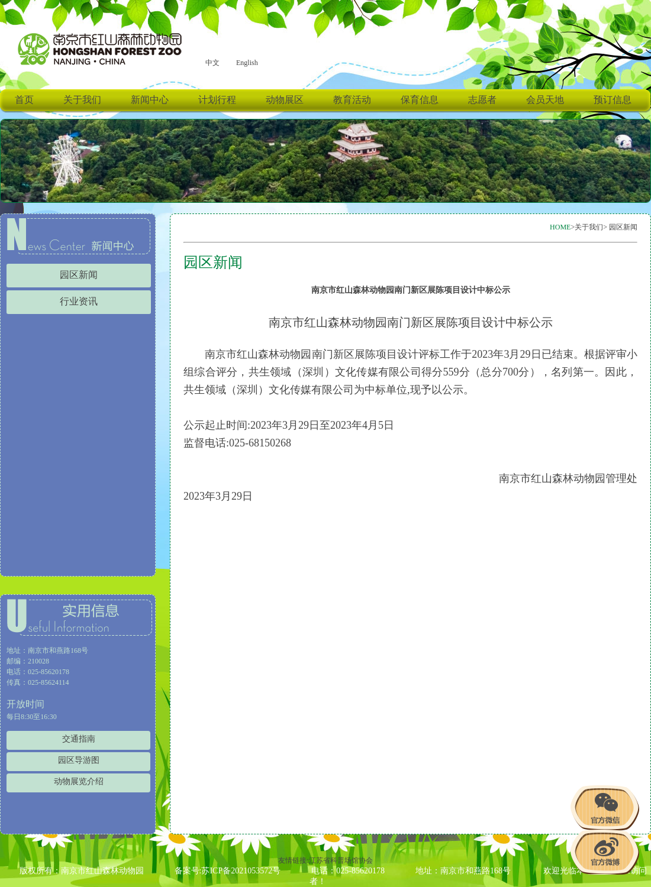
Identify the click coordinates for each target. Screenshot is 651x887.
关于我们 (82, 100)
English (247, 63)
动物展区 (285, 100)
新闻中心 (150, 100)
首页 (24, 100)
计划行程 (217, 100)
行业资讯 (79, 301)
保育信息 (420, 100)
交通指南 (78, 738)
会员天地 (545, 100)
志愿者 (482, 100)
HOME (560, 227)
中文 (212, 63)
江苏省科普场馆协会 (341, 860)
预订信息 (612, 100)
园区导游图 (78, 760)
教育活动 (352, 100)
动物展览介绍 (79, 781)
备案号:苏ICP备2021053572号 (228, 870)
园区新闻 (79, 275)
